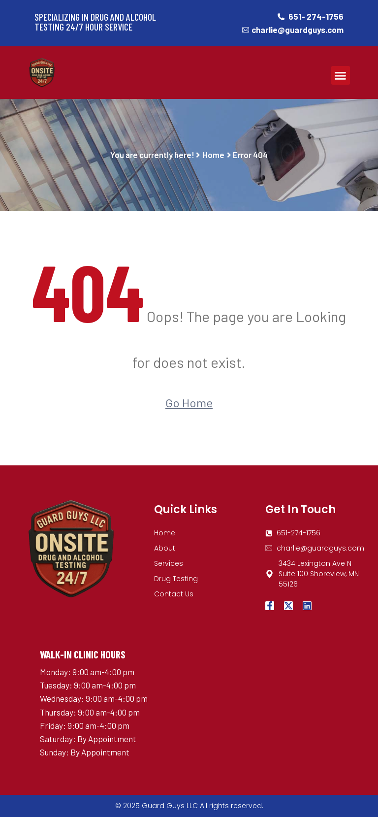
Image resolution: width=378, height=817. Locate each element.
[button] (340, 75)
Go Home (189, 402)
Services (168, 563)
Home (213, 155)
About (164, 548)
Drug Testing (176, 579)
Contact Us (173, 594)
